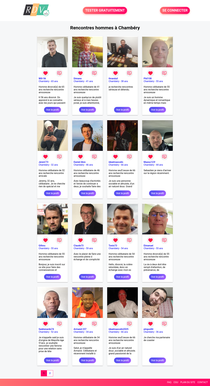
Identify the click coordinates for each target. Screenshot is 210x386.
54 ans (124, 248)
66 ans (124, 164)
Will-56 (42, 78)
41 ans (89, 81)
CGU (176, 382)
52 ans (54, 332)
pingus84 (148, 329)
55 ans (159, 81)
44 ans (159, 164)
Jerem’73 (43, 162)
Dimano (78, 78)
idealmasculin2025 (118, 329)
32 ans (54, 164)
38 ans (124, 81)
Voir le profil (52, 109)
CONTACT (202, 382)
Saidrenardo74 (46, 329)
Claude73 (79, 245)
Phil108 (148, 78)
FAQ (169, 382)
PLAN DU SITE (187, 382)
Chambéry (44, 81)
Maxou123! (149, 162)
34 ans (89, 332)
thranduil (113, 78)
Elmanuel (148, 245)
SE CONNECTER (175, 10)
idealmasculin (116, 162)
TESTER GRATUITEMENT (105, 10)
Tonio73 (113, 245)
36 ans (159, 332)
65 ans (54, 81)
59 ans (89, 248)
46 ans (89, 164)
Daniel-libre (79, 162)
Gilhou (42, 245)
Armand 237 (80, 329)
